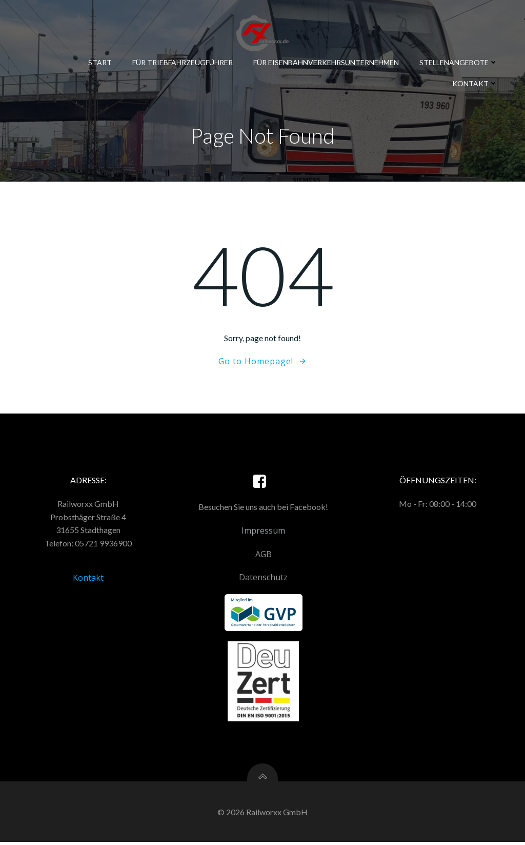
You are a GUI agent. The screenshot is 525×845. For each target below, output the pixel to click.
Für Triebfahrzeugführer (183, 61)
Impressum (263, 532)
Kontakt (475, 82)
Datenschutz (263, 579)
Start (100, 61)
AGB (263, 556)
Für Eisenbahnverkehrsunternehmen (326, 61)
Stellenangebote (459, 61)
